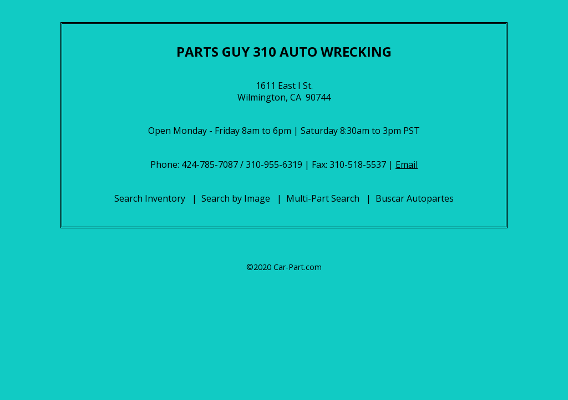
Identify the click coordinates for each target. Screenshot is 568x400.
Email (406, 164)
